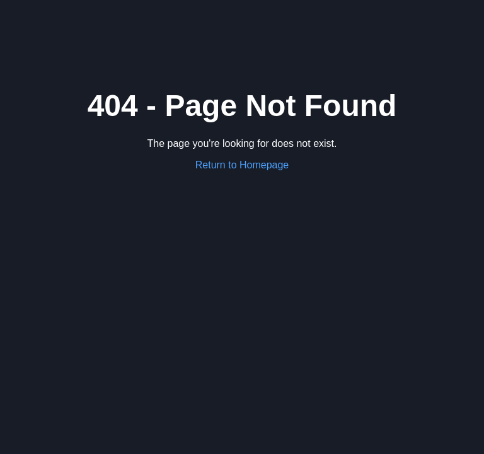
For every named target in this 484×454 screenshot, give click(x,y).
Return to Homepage (242, 165)
